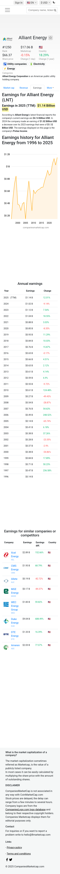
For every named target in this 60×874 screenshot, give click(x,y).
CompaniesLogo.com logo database (25, 809)
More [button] (49, 88)
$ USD (44, 2)
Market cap (8, 88)
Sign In (18, 2)
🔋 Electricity (37, 64)
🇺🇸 (30, 2)
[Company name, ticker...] (42, 10)
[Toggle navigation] (7, 10)
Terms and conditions (19, 853)
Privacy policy (14, 847)
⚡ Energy (9, 68)
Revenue (24, 88)
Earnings (37, 88)
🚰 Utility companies (15, 64)
